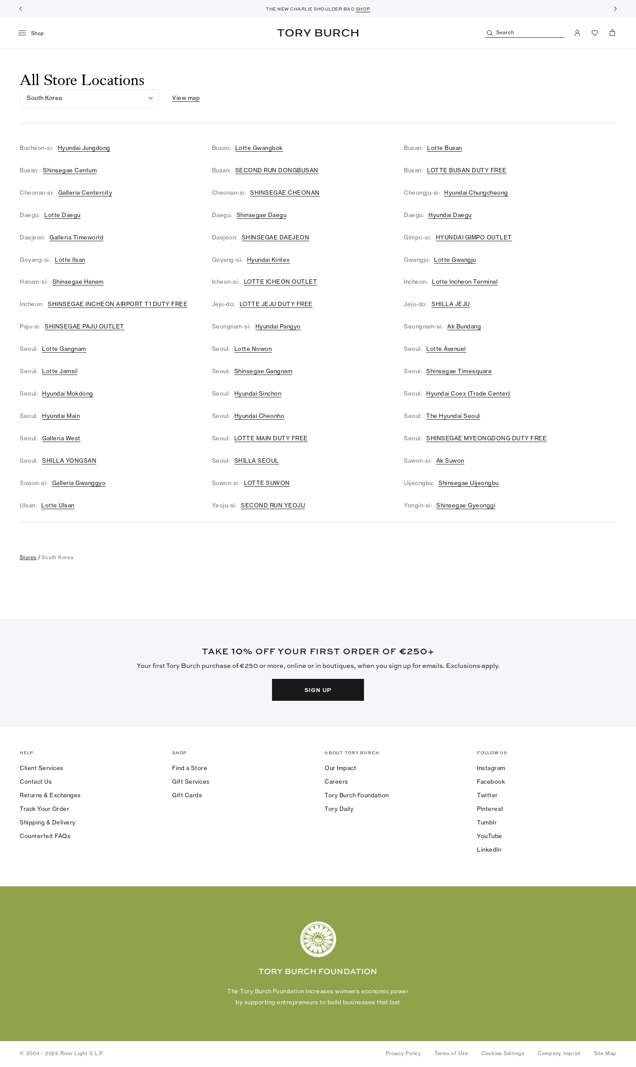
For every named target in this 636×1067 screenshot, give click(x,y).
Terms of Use (451, 1053)
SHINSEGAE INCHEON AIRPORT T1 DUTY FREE (117, 303)
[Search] (525, 33)
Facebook (491, 781)
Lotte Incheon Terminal (465, 281)
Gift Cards (187, 795)
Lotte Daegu (62, 214)
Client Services (42, 767)
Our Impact (340, 767)
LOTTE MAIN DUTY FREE (271, 438)
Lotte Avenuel (446, 348)
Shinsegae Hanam (78, 281)
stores (28, 557)
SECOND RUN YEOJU (273, 505)
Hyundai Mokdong (67, 393)
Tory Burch (317, 33)
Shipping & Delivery (48, 822)
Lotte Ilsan (70, 259)
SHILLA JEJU (450, 303)
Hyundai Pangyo (278, 326)
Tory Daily (339, 808)
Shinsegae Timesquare (459, 371)
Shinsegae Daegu (262, 214)
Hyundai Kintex (268, 259)
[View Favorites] (595, 33)
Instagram (491, 767)
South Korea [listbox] (44, 97)
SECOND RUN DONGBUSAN (276, 170)
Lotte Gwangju (455, 259)
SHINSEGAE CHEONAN (285, 192)
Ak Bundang (464, 326)
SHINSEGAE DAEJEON (276, 237)
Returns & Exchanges (50, 795)
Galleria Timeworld (76, 237)
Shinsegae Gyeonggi (465, 505)
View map (186, 97)
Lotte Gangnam (64, 348)
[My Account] (577, 33)
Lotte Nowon (253, 348)
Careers (336, 781)
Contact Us (36, 781)
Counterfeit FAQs (45, 835)
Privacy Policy (403, 1053)
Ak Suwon (450, 460)
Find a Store (189, 767)
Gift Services (191, 781)
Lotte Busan (444, 147)
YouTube (489, 835)
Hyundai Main (61, 415)
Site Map (605, 1053)
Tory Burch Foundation (357, 795)
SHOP (363, 9)
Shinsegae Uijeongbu (468, 482)
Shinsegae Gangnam (263, 371)
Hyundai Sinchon (258, 393)
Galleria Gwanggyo (79, 482)
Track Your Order (44, 808)
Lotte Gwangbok (259, 147)
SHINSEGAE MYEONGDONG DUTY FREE (486, 438)
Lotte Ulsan (57, 505)
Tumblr (487, 822)
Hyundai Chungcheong (476, 192)
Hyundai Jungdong (84, 147)
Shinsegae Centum (70, 170)
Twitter (487, 795)
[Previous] (20, 9)
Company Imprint (559, 1053)
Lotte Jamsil (60, 371)
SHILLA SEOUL (256, 460)
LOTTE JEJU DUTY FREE (276, 303)
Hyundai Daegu (450, 214)
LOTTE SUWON (267, 482)
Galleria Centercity (85, 192)
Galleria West (61, 438)
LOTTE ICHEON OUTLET (281, 281)
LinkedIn (489, 849)
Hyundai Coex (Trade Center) (468, 393)
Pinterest (490, 808)
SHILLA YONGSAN (69, 460)
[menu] (34, 33)
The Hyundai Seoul (453, 415)
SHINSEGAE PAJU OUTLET (84, 326)
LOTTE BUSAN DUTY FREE (467, 170)
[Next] (615, 9)
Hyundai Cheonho (259, 415)
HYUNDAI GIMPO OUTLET (474, 237)
